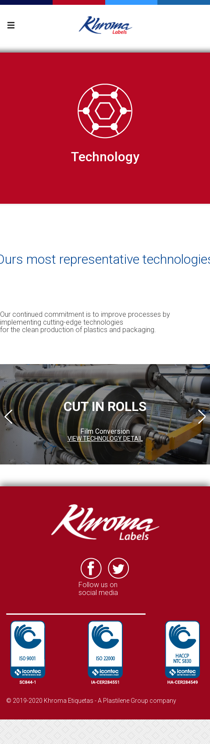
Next (202, 417)
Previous (8, 417)
